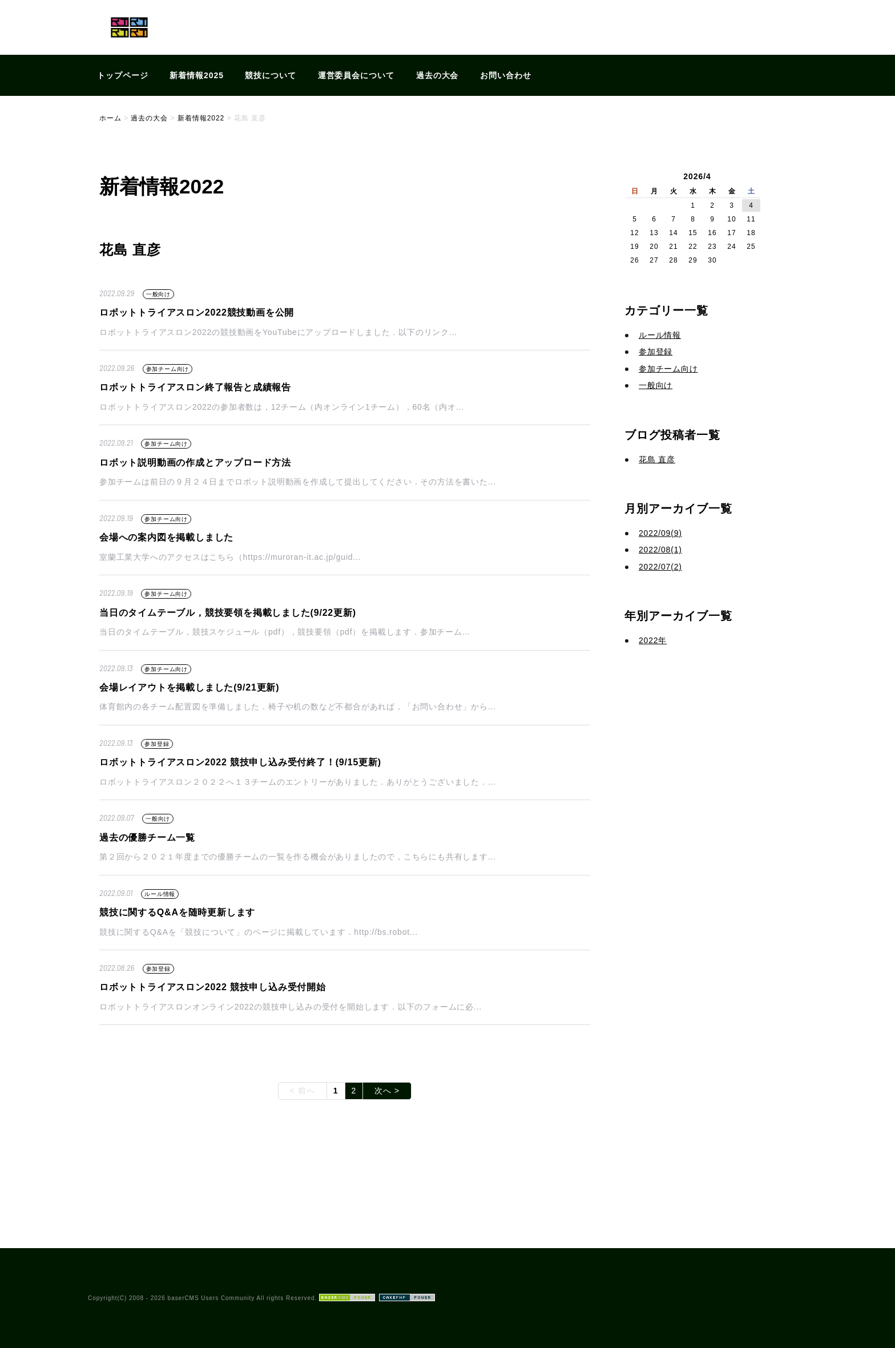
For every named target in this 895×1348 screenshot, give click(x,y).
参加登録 (156, 744)
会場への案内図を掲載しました (166, 537)
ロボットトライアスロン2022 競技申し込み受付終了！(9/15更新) (240, 762)
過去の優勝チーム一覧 (147, 837)
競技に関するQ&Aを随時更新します (177, 912)
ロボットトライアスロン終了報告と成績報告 (195, 387)
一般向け (158, 294)
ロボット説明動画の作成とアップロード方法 (195, 462)
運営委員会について (356, 75)
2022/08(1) (660, 549)
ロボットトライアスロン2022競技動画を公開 (196, 312)
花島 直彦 (657, 459)
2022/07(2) (660, 566)
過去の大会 (437, 75)
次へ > (387, 1090)
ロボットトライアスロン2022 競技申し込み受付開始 (212, 987)
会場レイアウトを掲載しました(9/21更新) (189, 687)
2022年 (653, 640)
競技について (270, 75)
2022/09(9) (660, 533)
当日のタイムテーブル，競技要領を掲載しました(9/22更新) (227, 613)
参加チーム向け (168, 369)
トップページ (122, 75)
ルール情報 (159, 894)
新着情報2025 (197, 75)
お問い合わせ (505, 75)
